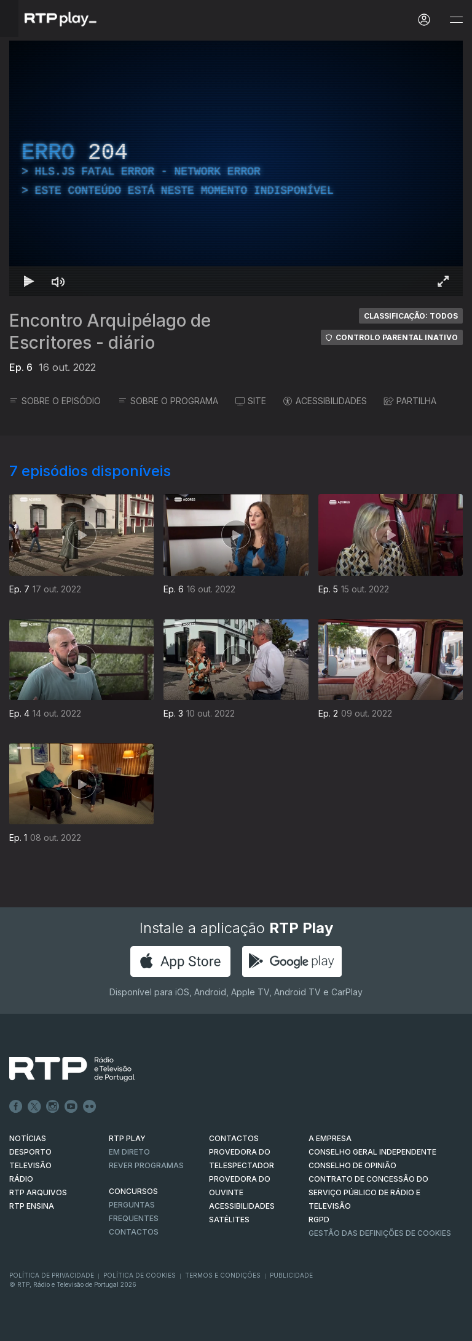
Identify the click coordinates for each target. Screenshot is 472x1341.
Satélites (229, 1219)
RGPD (319, 1219)
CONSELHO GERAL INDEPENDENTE (372, 1151)
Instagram (53, 1106)
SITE (250, 401)
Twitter (34, 1106)
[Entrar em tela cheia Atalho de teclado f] (443, 281)
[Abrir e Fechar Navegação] (456, 20)
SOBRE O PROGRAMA (168, 401)
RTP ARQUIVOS (38, 1192)
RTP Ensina (31, 1206)
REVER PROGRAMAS (146, 1165)
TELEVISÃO (30, 1165)
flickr (89, 1106)
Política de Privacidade (51, 1275)
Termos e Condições (223, 1275)
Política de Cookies (139, 1275)
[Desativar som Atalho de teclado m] (58, 281)
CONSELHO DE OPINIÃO (352, 1165)
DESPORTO (30, 1151)
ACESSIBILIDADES (325, 401)
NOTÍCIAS (27, 1138)
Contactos (134, 1231)
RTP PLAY (127, 1138)
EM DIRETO (129, 1151)
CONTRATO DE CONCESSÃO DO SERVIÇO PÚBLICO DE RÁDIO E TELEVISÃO (368, 1192)
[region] (236, 168)
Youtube (71, 1106)
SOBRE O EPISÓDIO (55, 401)
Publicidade (291, 1275)
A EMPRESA (330, 1138)
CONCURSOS (133, 1191)
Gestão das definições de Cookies (380, 1233)
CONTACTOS (234, 1138)
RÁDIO (21, 1179)
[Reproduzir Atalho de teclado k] (29, 281)
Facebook (16, 1106)
